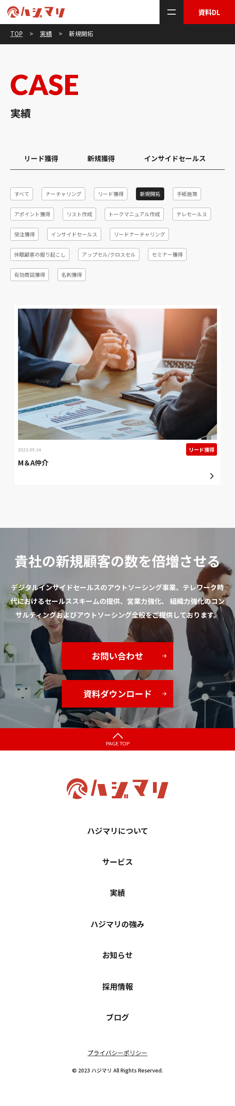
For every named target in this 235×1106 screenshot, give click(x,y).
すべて (21, 193)
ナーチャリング (63, 193)
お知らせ (117, 954)
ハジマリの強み (117, 923)
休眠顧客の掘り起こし (40, 254)
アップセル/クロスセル (109, 254)
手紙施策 (187, 193)
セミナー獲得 (167, 254)
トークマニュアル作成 (134, 214)
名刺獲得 (71, 274)
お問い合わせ (117, 656)
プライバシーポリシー (117, 1052)
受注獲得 (24, 234)
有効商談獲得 (29, 274)
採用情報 (117, 986)
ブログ (117, 1017)
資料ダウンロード (117, 693)
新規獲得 (101, 158)
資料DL (209, 12)
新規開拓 (150, 193)
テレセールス (191, 214)
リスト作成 (79, 214)
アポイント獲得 (32, 214)
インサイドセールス (175, 158)
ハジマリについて (117, 830)
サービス (117, 861)
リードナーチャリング (139, 234)
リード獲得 (41, 158)
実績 (117, 892)
